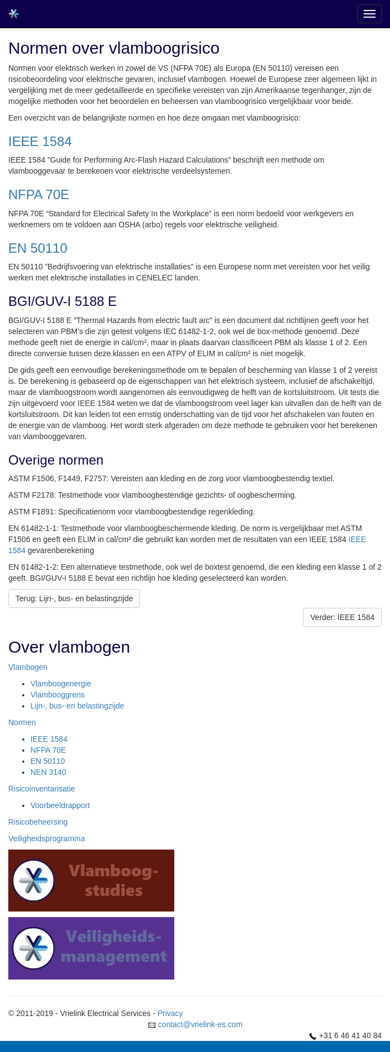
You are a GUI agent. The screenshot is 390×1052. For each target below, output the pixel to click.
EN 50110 (37, 248)
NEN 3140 (48, 772)
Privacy (170, 1013)
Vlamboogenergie (60, 683)
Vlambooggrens (57, 694)
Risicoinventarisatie (41, 788)
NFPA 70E (38, 194)
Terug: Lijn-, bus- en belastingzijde (74, 598)
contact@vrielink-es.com (200, 1024)
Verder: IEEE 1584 (342, 617)
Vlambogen (28, 667)
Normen (22, 722)
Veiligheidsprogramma (46, 838)
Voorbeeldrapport (60, 805)
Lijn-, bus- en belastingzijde (77, 705)
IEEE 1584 (40, 141)
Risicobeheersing (37, 821)
